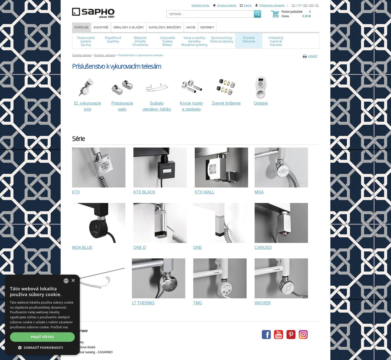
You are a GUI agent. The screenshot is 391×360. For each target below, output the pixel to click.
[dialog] (42, 315)
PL (317, 5)
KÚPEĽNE (81, 27)
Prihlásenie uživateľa (272, 5)
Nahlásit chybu (200, 5)
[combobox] (66, 280)
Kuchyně (101, 27)
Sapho (248, 5)
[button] (42, 347)
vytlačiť (312, 56)
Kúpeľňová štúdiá (83, 347)
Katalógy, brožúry (165, 27)
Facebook (266, 334)
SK (299, 5)
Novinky (207, 27)
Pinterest (291, 334)
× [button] (73, 281)
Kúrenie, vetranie (104, 55)
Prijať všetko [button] (42, 337)
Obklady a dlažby (128, 27)
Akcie (191, 27)
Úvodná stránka (226, 5)
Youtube (278, 334)
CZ (293, 5)
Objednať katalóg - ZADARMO (92, 352)
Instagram (303, 334)
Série (78, 139)
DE (305, 5)
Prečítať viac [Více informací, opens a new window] (59, 327)
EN (311, 5)
